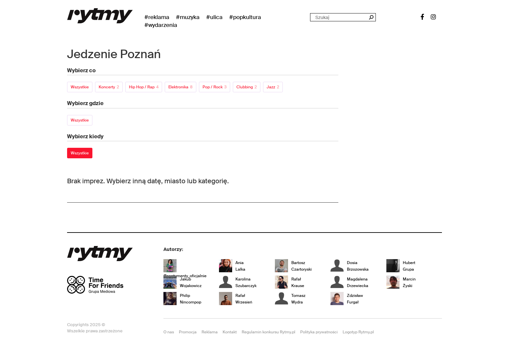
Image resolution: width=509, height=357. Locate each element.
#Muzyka (188, 17)
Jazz (273, 87)
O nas (168, 332)
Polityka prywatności (319, 332)
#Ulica (214, 17)
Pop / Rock (215, 87)
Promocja (188, 332)
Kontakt (230, 332)
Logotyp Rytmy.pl (358, 332)
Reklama (210, 332)
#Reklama (156, 17)
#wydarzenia (160, 25)
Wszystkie (80, 87)
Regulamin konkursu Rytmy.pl (268, 332)
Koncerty (109, 87)
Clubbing (246, 87)
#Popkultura (245, 17)
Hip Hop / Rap (143, 87)
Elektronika (180, 87)
